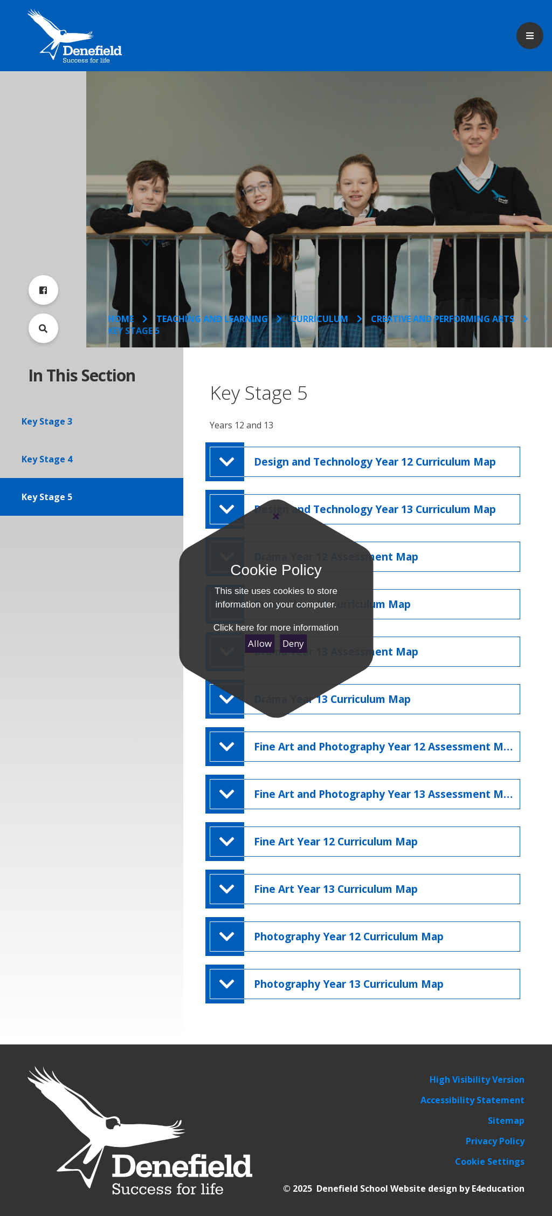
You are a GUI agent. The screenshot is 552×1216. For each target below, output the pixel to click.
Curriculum (319, 319)
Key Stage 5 (134, 331)
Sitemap (506, 1120)
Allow (260, 643)
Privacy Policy (495, 1141)
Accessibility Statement (472, 1100)
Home (121, 319)
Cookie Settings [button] (490, 1161)
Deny (293, 643)
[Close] (276, 516)
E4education (498, 1188)
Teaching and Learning (212, 319)
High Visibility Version (477, 1079)
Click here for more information (276, 628)
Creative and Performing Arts (442, 319)
